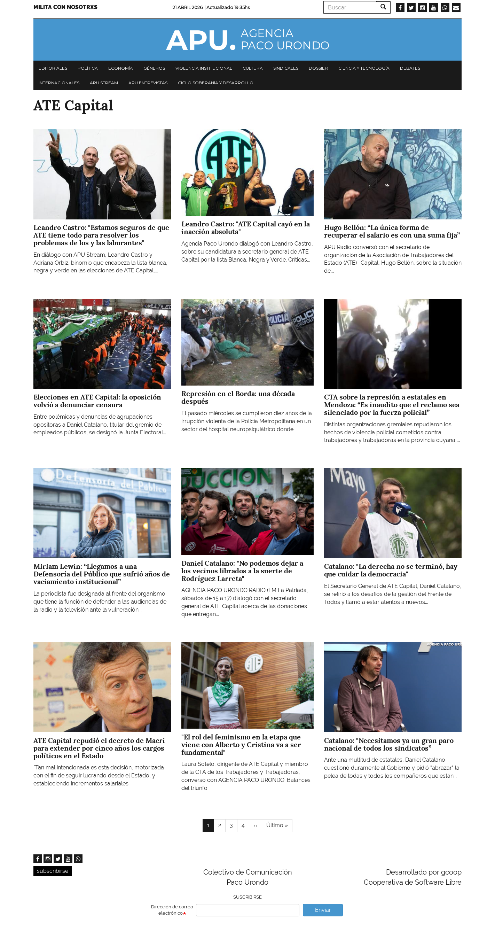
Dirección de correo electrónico (172, 910)
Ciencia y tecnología (364, 68)
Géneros (154, 68)
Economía (120, 68)
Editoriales (53, 68)
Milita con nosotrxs (65, 7)
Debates (410, 68)
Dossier (318, 68)
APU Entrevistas (147, 82)
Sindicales (285, 68)
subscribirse (52, 871)
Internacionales (59, 82)
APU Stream (104, 82)
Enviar (323, 910)
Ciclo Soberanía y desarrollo (215, 82)
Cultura (253, 68)
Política (88, 68)
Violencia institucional (203, 68)
